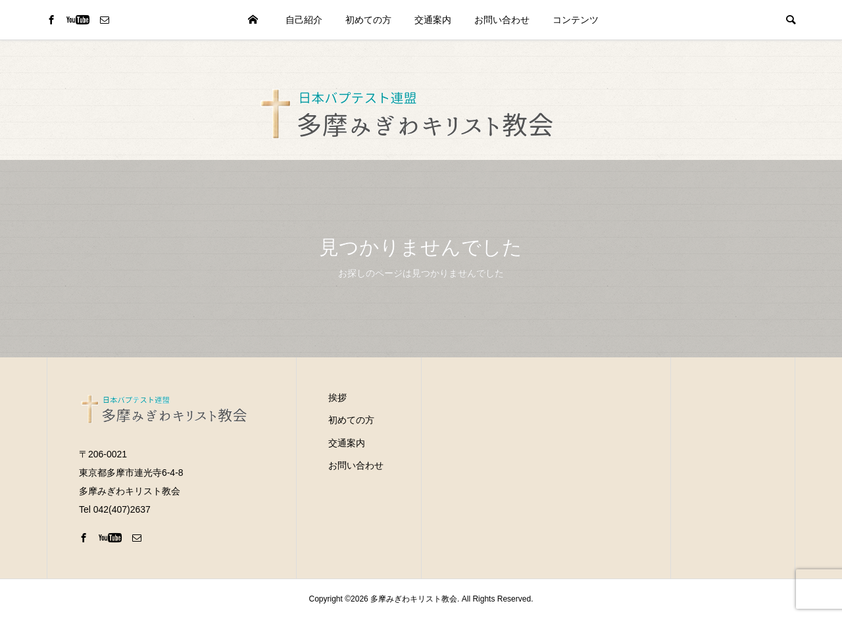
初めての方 (368, 19)
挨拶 (337, 397)
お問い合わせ (502, 19)
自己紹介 (303, 19)
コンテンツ (576, 19)
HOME (252, 19)
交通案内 (432, 19)
